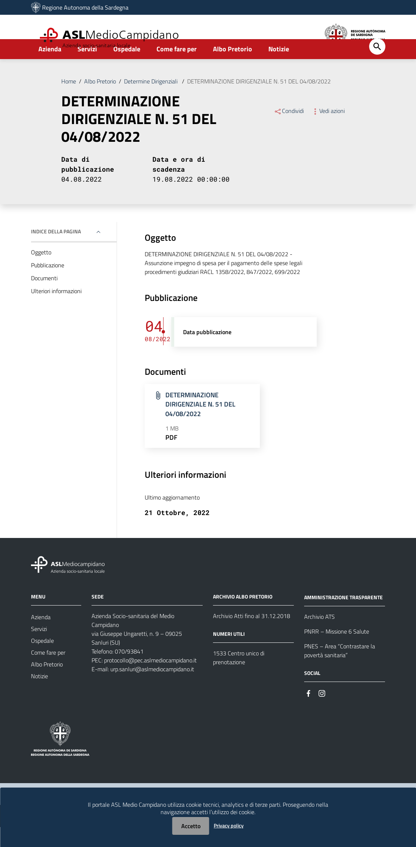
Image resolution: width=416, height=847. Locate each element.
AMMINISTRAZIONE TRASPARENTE (343, 617)
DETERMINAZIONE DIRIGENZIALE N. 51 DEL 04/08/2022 (259, 101)
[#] (308, 713)
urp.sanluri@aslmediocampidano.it (152, 689)
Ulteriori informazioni (56, 310)
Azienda (49, 69)
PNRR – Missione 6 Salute (336, 651)
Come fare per (177, 69)
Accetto (190, 826)
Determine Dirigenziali (151, 101)
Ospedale (126, 69)
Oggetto (41, 272)
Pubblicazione (47, 285)
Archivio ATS (319, 636)
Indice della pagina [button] (56, 251)
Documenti (44, 298)
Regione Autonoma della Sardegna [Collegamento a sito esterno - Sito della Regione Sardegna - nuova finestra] (85, 7)
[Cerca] (377, 66)
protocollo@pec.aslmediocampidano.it (150, 680)
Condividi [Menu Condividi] (289, 130)
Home (68, 101)
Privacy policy (229, 825)
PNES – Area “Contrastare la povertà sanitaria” (339, 670)
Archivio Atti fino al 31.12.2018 (251, 635)
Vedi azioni (328, 130)
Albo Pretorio (232, 69)
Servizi (87, 69)
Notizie (278, 69)
